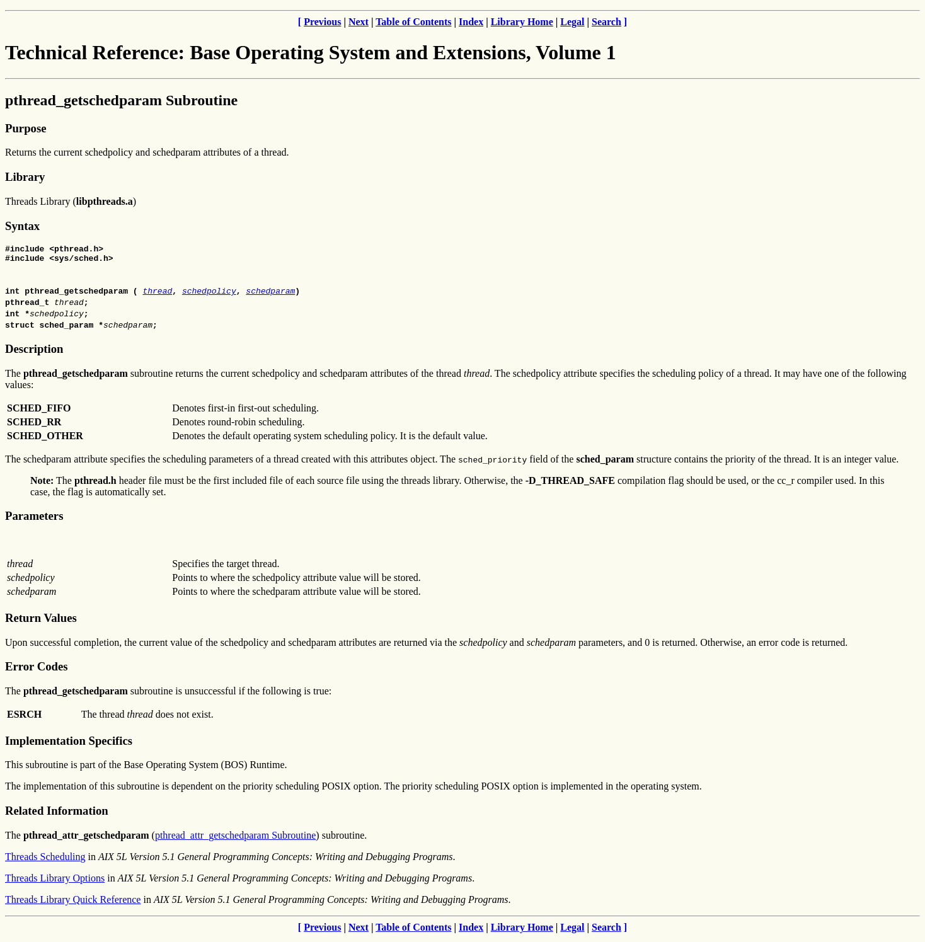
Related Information (56, 814)
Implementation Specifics (68, 744)
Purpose (25, 128)
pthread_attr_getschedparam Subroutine (235, 839)
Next (358, 21)
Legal (572, 21)
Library (25, 176)
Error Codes (36, 670)
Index (471, 21)
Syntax (22, 226)
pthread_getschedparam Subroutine (121, 100)
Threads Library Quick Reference (73, 903)
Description (34, 352)
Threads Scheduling (45, 860)
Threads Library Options (55, 881)
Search (606, 21)
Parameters (34, 519)
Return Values (41, 621)
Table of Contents (413, 21)
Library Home (522, 21)
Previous (322, 21)
